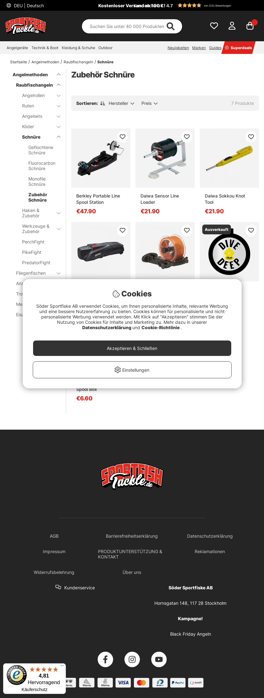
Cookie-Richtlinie (161, 327)
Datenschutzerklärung (107, 327)
